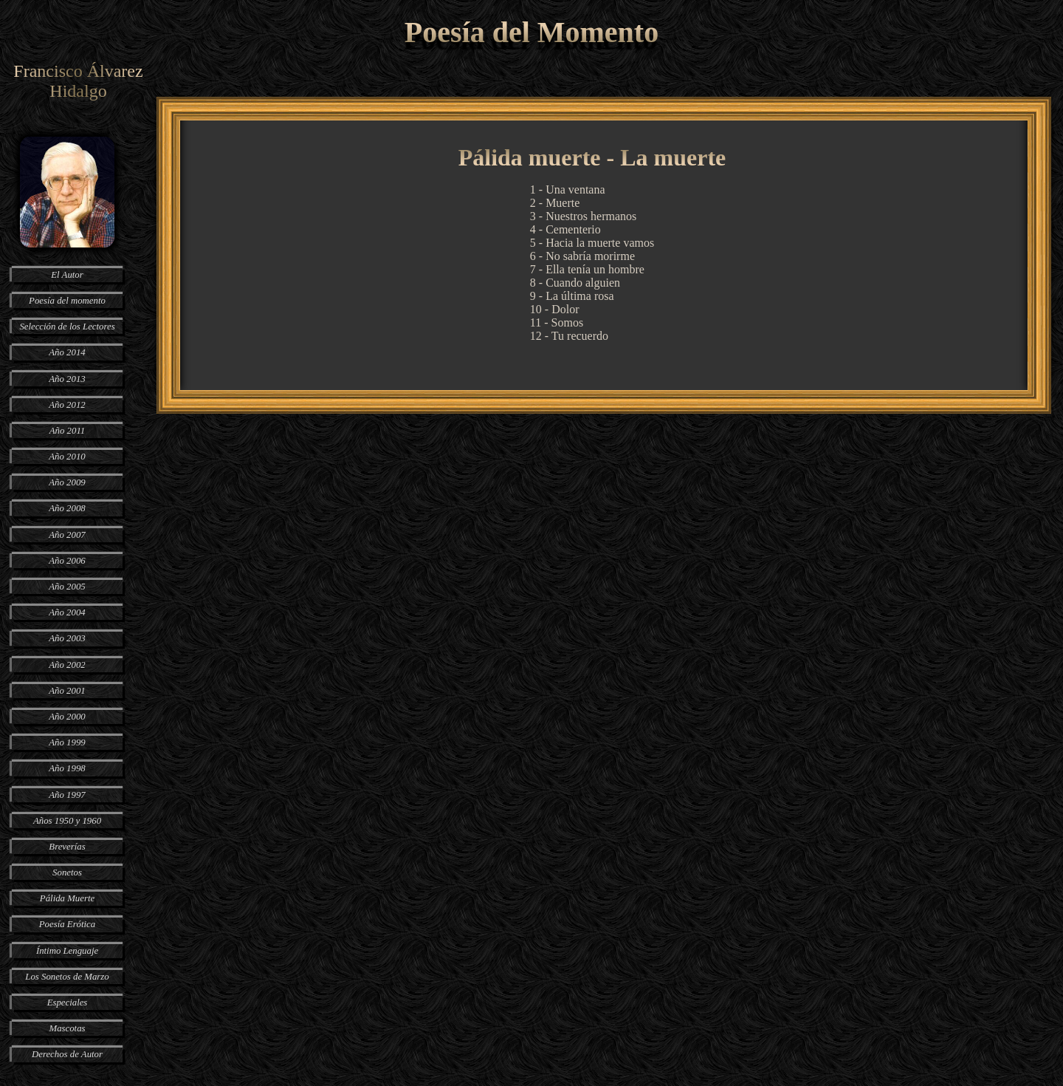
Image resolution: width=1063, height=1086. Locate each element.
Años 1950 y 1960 (67, 821)
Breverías (67, 846)
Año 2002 (67, 665)
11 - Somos (556, 322)
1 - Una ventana (567, 189)
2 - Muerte (555, 203)
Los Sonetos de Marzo (67, 976)
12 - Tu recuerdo (569, 335)
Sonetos (67, 872)
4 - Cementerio (565, 229)
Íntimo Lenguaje (67, 951)
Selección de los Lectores (66, 326)
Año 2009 (67, 482)
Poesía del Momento (531, 32)
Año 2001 (67, 691)
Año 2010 (67, 456)
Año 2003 (67, 638)
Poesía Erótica (67, 924)
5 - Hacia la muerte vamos (592, 242)
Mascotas (67, 1028)
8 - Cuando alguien (575, 282)
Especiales (67, 1002)
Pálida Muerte (67, 898)
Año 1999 (67, 742)
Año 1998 (67, 768)
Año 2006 (67, 561)
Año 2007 (67, 535)
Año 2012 (67, 405)
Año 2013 (67, 379)
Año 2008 (67, 508)
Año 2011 (67, 431)
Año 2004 (67, 612)
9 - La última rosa (572, 296)
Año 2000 (67, 716)
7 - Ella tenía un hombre (587, 269)
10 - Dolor (554, 309)
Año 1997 (67, 795)
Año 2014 (67, 352)
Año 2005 (67, 586)
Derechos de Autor (67, 1054)
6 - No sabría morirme (582, 256)
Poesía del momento (67, 301)
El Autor (67, 275)
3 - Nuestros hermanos (583, 216)
